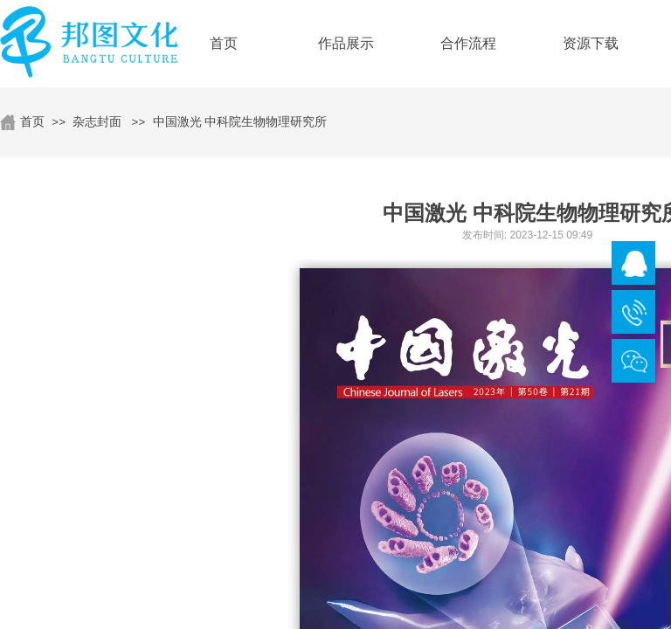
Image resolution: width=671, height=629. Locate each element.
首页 (32, 121)
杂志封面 (97, 121)
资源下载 (591, 43)
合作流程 (468, 43)
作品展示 (346, 43)
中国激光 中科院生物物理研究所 (240, 121)
